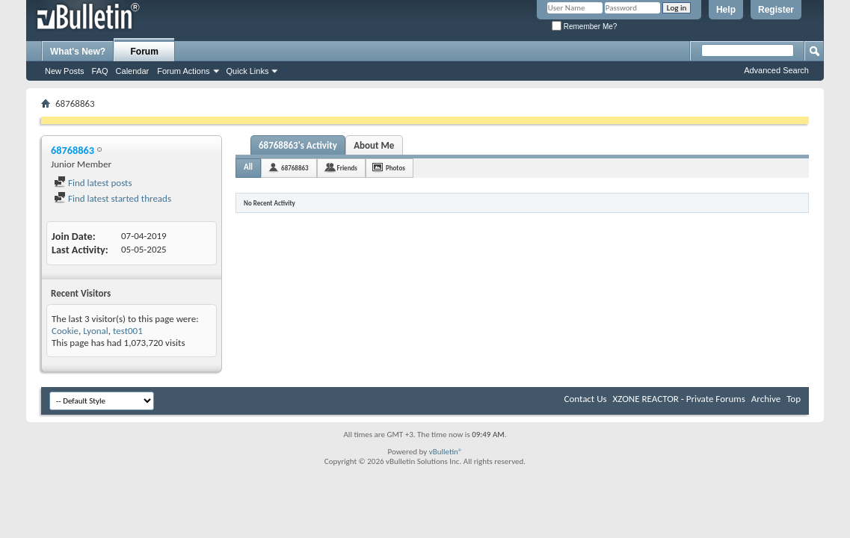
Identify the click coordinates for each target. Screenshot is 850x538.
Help (726, 9)
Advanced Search (776, 70)
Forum (144, 51)
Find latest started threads (112, 198)
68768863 (295, 168)
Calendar (133, 71)
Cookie (65, 330)
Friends (347, 168)
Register (776, 9)
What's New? (77, 51)
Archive (765, 398)
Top (793, 398)
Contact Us (585, 398)
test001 (128, 330)
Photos (395, 168)
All (248, 167)
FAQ (100, 71)
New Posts (64, 71)
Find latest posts (93, 182)
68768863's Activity (298, 145)
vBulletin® (446, 452)
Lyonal (95, 330)
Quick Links (248, 71)
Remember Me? (584, 26)
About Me (374, 145)
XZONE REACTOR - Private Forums (679, 398)
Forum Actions (183, 71)
